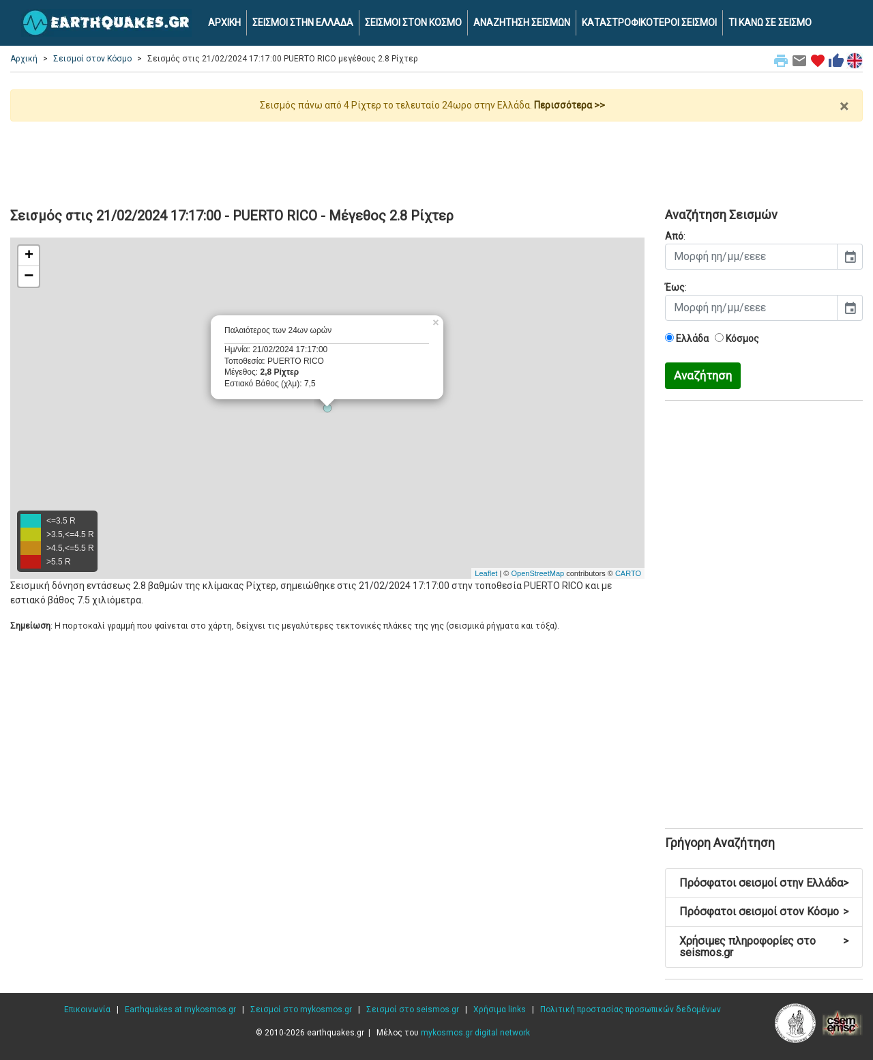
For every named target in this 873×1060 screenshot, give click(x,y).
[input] (751, 257)
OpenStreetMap (537, 573)
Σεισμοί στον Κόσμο (92, 58)
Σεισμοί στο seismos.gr (412, 1009)
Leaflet (486, 573)
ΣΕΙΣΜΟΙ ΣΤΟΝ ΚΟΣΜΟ (413, 22)
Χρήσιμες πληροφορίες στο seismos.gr (763, 947)
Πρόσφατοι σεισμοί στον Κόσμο (763, 911)
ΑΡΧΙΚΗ (224, 22)
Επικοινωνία (87, 1009)
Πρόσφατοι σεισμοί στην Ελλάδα (763, 882)
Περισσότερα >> (569, 105)
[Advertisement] (436, 159)
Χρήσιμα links (499, 1009)
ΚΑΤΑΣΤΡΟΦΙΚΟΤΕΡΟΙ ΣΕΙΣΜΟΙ (649, 22)
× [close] (844, 106)
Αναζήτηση (703, 375)
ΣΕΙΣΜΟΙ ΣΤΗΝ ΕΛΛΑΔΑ (302, 22)
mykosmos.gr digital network (475, 1032)
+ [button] (29, 256)
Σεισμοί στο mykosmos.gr (301, 1009)
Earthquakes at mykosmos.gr (180, 1009)
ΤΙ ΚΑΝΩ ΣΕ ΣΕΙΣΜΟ (770, 22)
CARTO (628, 573)
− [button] (28, 276)
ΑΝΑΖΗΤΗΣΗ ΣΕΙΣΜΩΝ (521, 22)
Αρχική (24, 58)
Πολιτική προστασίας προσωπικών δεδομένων (630, 1009)
